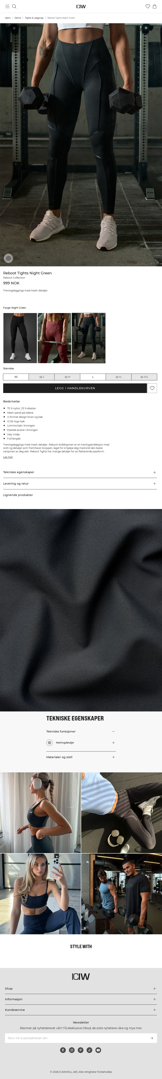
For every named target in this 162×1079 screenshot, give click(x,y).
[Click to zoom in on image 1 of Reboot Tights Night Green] (81, 144)
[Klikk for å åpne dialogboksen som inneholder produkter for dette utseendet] (40, 812)
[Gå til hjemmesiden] (81, 6)
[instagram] (72, 1050)
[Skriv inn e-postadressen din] (75, 1038)
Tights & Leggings (34, 18)
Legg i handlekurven (75, 388)
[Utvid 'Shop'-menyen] (81, 988)
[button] (80, 483)
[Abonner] (152, 1038)
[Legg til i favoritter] (152, 388)
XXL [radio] (144, 377)
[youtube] (98, 1050)
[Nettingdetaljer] (8, 258)
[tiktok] (89, 1050)
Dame (18, 18)
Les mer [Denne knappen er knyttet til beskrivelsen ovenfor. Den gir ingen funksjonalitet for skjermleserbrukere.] (8, 457)
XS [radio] (15, 376)
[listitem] (20, 338)
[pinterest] (81, 1050)
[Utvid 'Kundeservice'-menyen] (81, 1010)
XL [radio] (118, 377)
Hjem (8, 18)
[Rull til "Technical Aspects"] (80, 472)
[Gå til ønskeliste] (147, 6)
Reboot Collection (14, 277)
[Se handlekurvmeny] (154, 6)
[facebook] (63, 1050)
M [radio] (67, 377)
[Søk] (14, 6)
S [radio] (41, 377)
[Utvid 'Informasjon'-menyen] (81, 999)
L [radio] (93, 376)
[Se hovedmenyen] (7, 6)
